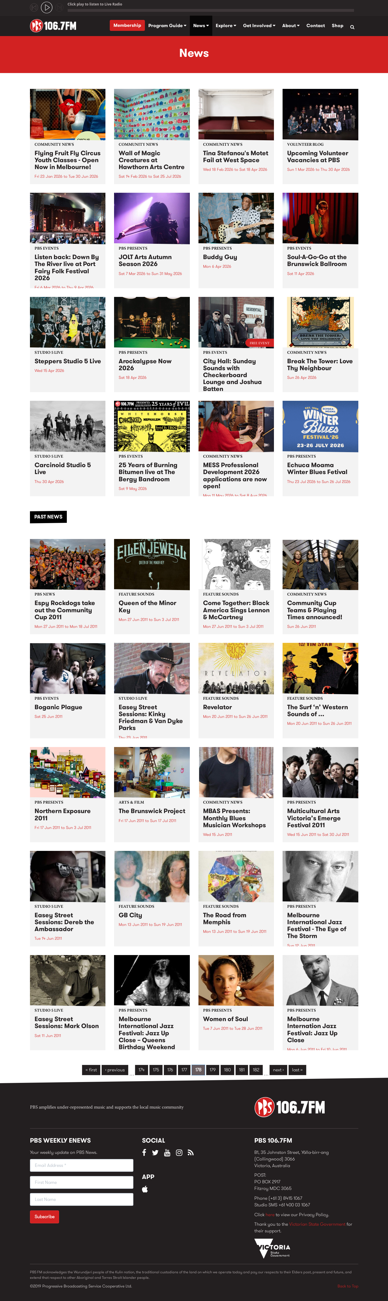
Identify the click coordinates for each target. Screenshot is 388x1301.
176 (170, 1069)
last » (297, 1069)
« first (91, 1069)
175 (156, 1069)
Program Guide (167, 25)
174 (142, 1069)
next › (278, 1069)
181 (242, 1069)
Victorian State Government (317, 1224)
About (291, 25)
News (201, 25)
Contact (315, 25)
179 (213, 1069)
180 (227, 1069)
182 (256, 1069)
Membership (127, 25)
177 (184, 1069)
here (270, 1214)
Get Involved (259, 25)
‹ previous (115, 1069)
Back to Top (348, 1286)
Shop (337, 25)
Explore (226, 25)
